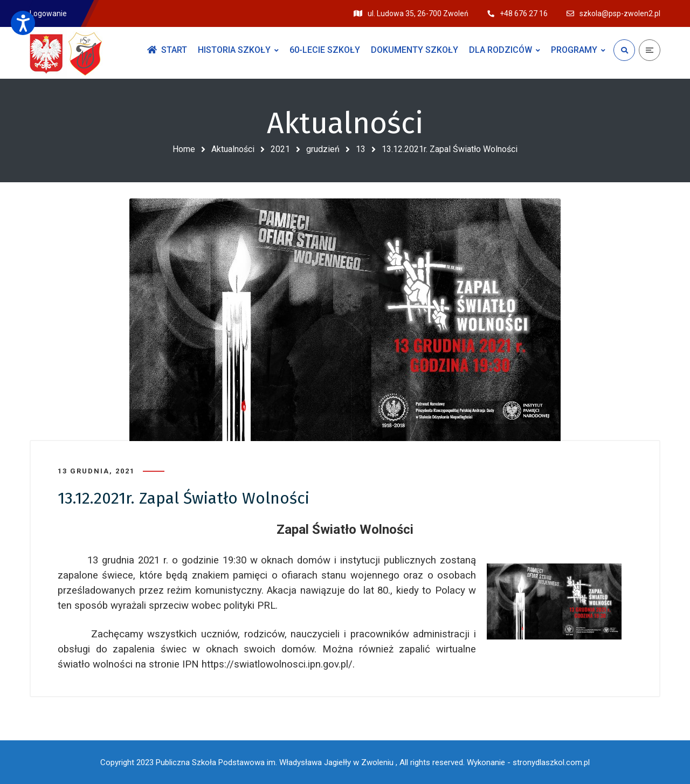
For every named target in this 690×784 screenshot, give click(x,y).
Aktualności (232, 149)
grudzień (323, 149)
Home (183, 149)
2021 (280, 149)
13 (360, 149)
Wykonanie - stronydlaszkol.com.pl (528, 762)
